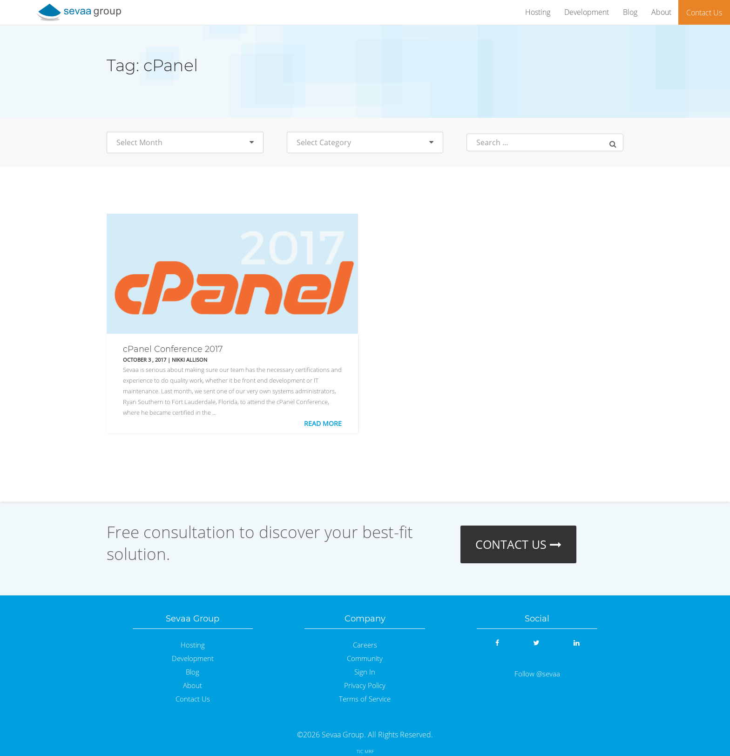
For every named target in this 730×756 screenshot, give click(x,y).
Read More (323, 423)
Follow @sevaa (537, 673)
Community (365, 658)
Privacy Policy (364, 685)
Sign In (364, 672)
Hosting (537, 12)
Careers (365, 645)
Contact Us (704, 12)
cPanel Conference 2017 (173, 349)
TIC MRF (365, 751)
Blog (630, 12)
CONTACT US (518, 544)
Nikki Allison (189, 359)
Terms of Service (365, 699)
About (661, 12)
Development (586, 12)
